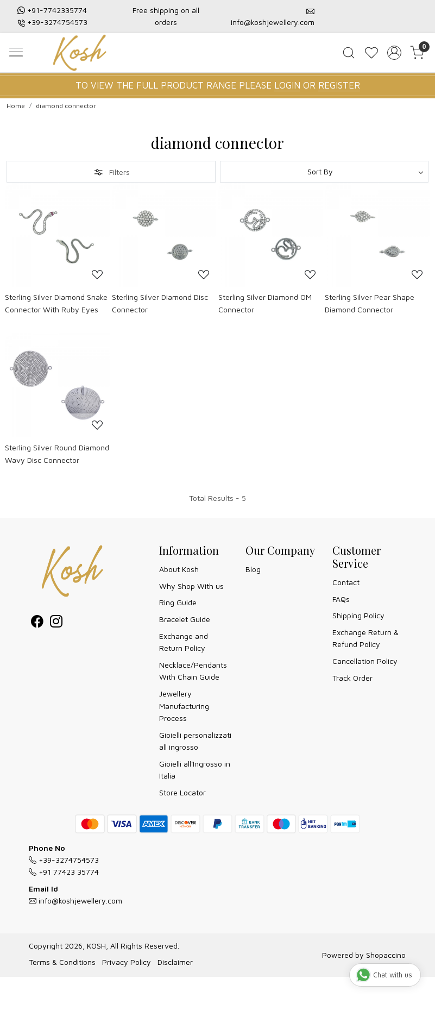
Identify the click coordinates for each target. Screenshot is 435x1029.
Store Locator (182, 792)
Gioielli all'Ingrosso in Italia (194, 769)
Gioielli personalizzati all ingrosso (195, 740)
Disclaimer (175, 962)
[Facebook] (37, 623)
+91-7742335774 (57, 10)
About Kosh (179, 569)
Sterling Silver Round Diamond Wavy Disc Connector (57, 453)
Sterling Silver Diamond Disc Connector (160, 302)
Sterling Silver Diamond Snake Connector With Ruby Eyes (56, 302)
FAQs (341, 599)
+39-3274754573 (57, 22)
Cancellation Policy (365, 661)
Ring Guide (178, 602)
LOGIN (287, 85)
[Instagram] (56, 623)
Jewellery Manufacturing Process (184, 706)
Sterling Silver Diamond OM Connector (265, 302)
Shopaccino (386, 954)
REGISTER (339, 85)
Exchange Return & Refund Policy (365, 638)
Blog (253, 569)
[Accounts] (394, 53)
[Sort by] (324, 172)
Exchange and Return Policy (183, 641)
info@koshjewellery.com (272, 22)
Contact (346, 582)
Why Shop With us (191, 586)
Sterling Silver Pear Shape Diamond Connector (369, 302)
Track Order (352, 677)
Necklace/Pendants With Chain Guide (193, 670)
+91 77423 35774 (64, 871)
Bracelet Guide (184, 619)
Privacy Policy (126, 962)
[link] (348, 53)
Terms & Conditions (62, 962)
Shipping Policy (358, 615)
